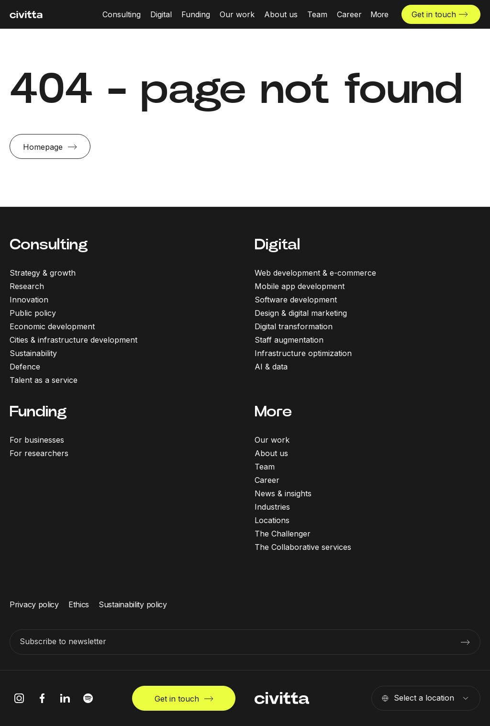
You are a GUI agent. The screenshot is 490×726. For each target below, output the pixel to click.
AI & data (271, 366)
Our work (272, 440)
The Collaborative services (303, 547)
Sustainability (33, 353)
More (273, 411)
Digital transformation (294, 326)
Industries (272, 507)
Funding (38, 411)
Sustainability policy (133, 604)
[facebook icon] (42, 698)
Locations (272, 520)
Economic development (52, 326)
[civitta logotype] (26, 14)
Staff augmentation (289, 340)
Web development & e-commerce (315, 273)
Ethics (78, 604)
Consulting (49, 244)
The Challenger (283, 533)
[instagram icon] (19, 698)
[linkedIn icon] (65, 698)
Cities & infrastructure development (73, 340)
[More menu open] (379, 14)
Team (265, 466)
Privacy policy (34, 604)
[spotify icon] (88, 698)
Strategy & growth (43, 273)
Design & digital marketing (301, 313)
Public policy (33, 313)
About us (271, 453)
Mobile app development (300, 286)
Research (27, 286)
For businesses (37, 440)
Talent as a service (44, 380)
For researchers (39, 453)
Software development (296, 299)
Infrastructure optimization (303, 353)
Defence (25, 366)
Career (267, 480)
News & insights (283, 493)
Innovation (29, 299)
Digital (277, 244)
